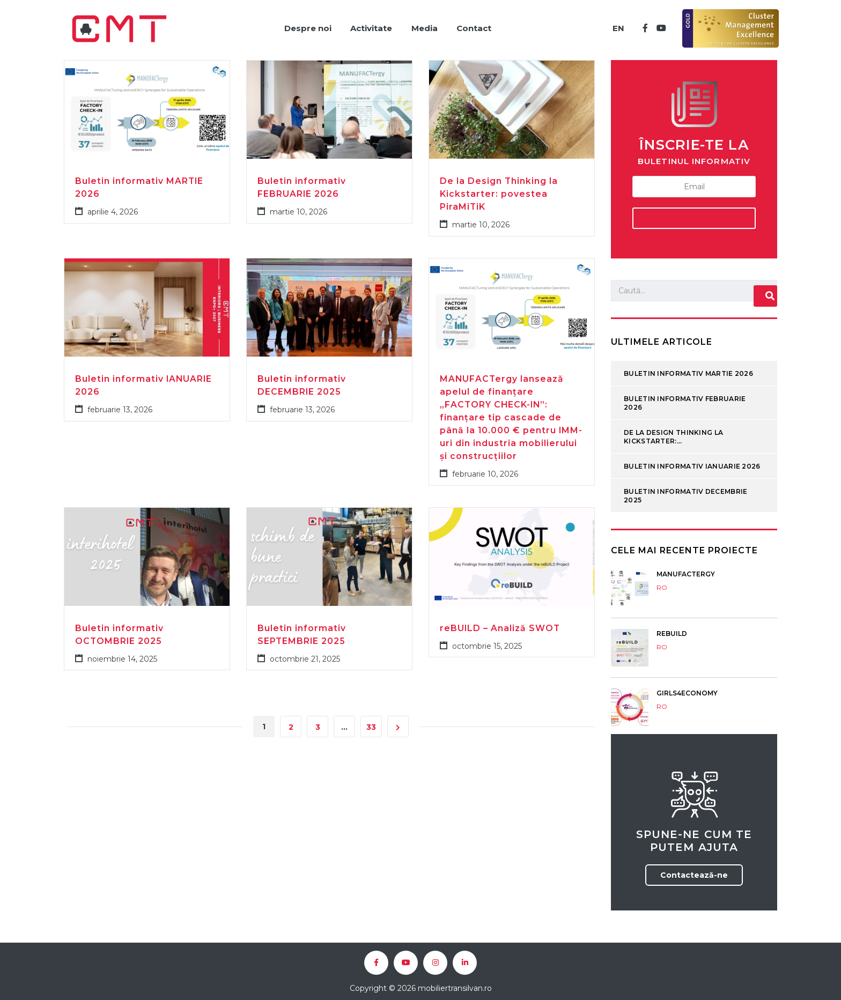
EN (616, 25)
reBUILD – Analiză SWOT (500, 622)
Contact (475, 25)
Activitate (368, 25)
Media (423, 25)
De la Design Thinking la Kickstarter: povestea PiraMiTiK (499, 187)
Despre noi (302, 25)
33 (371, 721)
